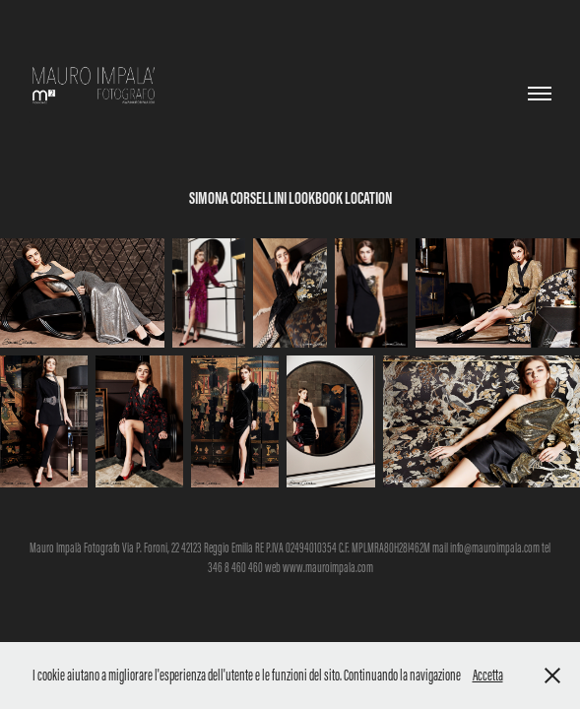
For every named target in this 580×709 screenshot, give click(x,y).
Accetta (488, 675)
